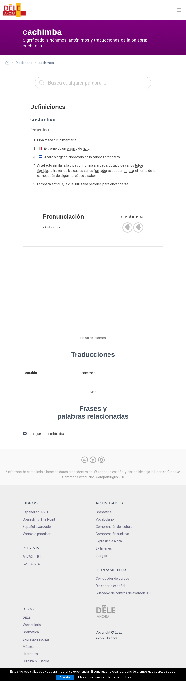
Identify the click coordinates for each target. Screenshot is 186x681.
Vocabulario (105, 519)
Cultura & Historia (36, 661)
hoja (86, 148)
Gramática (104, 512)
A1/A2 (28, 557)
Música (28, 647)
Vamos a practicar (37, 534)
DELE (27, 617)
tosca (49, 140)
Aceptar (65, 677)
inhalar (129, 170)
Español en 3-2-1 (35, 512)
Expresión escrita (109, 541)
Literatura (30, 654)
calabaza (100, 157)
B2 (25, 564)
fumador (100, 170)
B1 (39, 557)
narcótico (77, 176)
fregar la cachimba (47, 433)
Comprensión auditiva (112, 534)
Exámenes (104, 548)
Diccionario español (110, 586)
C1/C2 (36, 564)
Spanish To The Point (39, 519)
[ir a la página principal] (14, 10)
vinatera (113, 157)
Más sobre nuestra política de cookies (104, 677)
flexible (42, 170)
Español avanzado (37, 527)
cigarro (72, 148)
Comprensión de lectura (114, 527)
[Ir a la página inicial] (8, 63)
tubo (138, 165)
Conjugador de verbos (112, 578)
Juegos (101, 556)
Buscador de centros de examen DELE (125, 593)
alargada (61, 157)
